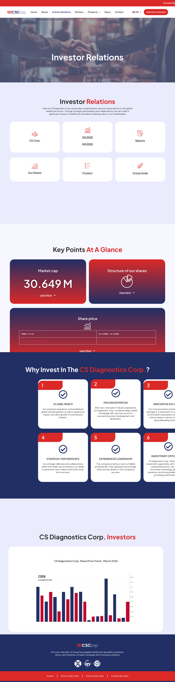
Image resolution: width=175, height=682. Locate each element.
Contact (119, 12)
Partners (79, 12)
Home (34, 12)
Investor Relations (61, 12)
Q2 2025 (87, 154)
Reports (140, 157)
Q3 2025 (87, 161)
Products (94, 12)
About (44, 12)
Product (87, 190)
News (108, 12)
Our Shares (34, 189)
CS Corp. (34, 157)
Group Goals (140, 190)
